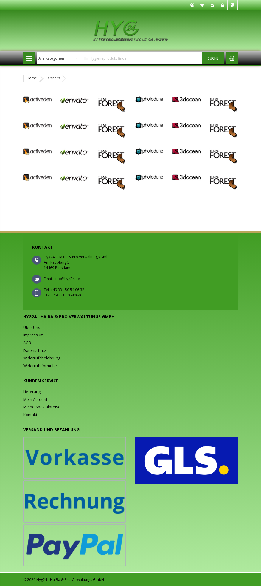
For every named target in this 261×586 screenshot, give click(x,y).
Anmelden (223, 5)
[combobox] (119, 58)
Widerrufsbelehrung (41, 358)
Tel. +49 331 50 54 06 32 (233, 5)
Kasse (212, 5)
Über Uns (31, 327)
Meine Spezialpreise (41, 406)
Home (32, 78)
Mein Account (35, 399)
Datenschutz (34, 350)
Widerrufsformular (40, 365)
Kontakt (30, 414)
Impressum (33, 335)
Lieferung (32, 391)
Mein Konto (192, 5)
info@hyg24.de (67, 278)
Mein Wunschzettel (202, 5)
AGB (27, 342)
